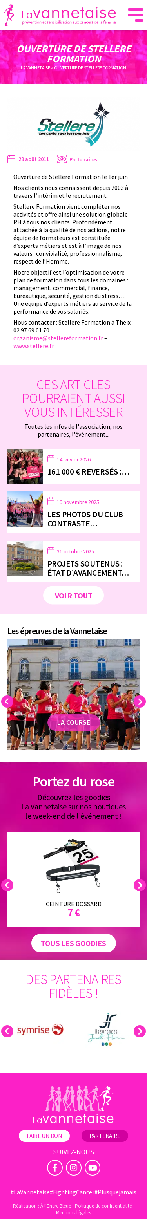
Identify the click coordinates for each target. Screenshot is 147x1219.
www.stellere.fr (33, 346)
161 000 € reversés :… (88, 471)
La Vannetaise (35, 67)
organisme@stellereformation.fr (58, 338)
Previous (8, 701)
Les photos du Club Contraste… (85, 519)
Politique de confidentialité (103, 1206)
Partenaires (83, 159)
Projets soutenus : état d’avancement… (88, 568)
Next (141, 701)
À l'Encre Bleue (55, 1206)
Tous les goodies (73, 943)
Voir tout (74, 595)
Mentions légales (73, 1212)
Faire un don (44, 1136)
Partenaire (104, 1136)
